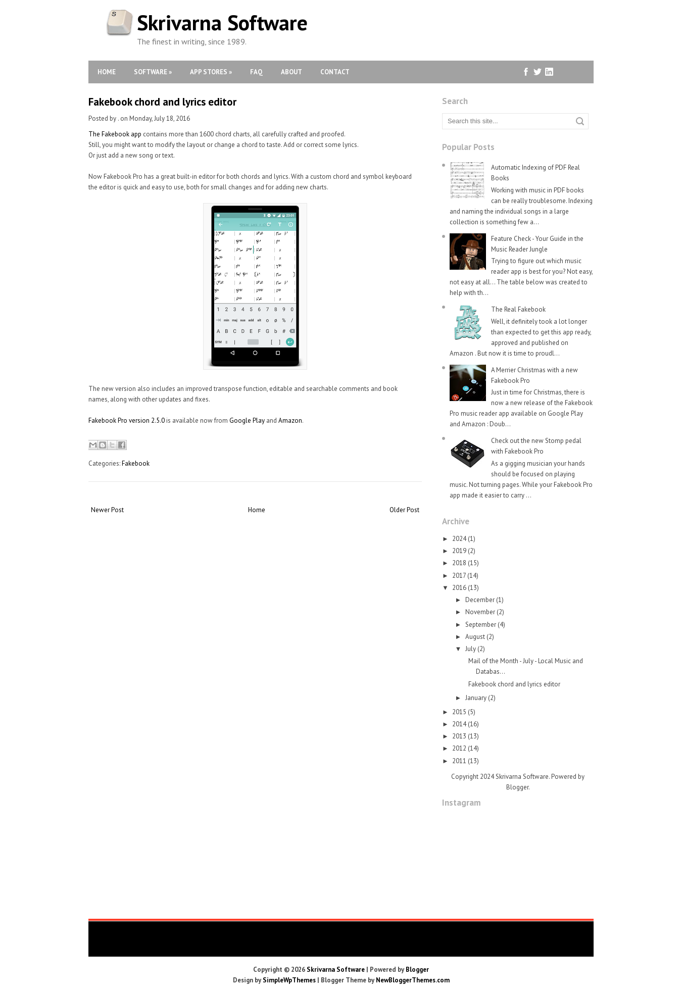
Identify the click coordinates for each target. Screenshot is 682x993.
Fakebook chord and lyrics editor (162, 102)
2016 (459, 587)
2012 (459, 748)
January (475, 697)
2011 (459, 761)
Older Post (404, 510)
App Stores (211, 72)
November (480, 612)
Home (107, 72)
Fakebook (136, 463)
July (470, 648)
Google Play (247, 420)
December (480, 599)
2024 (459, 538)
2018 (459, 563)
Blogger (517, 787)
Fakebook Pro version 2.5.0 (126, 420)
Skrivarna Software (222, 22)
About (291, 72)
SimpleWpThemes (289, 980)
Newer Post (107, 510)
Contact (335, 72)
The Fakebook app (114, 134)
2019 (459, 551)
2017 (459, 575)
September (480, 624)
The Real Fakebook (518, 309)
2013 (459, 736)
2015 (459, 712)
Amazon (290, 420)
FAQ (256, 72)
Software (153, 72)
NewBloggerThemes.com (413, 980)
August (475, 636)
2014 (459, 724)
